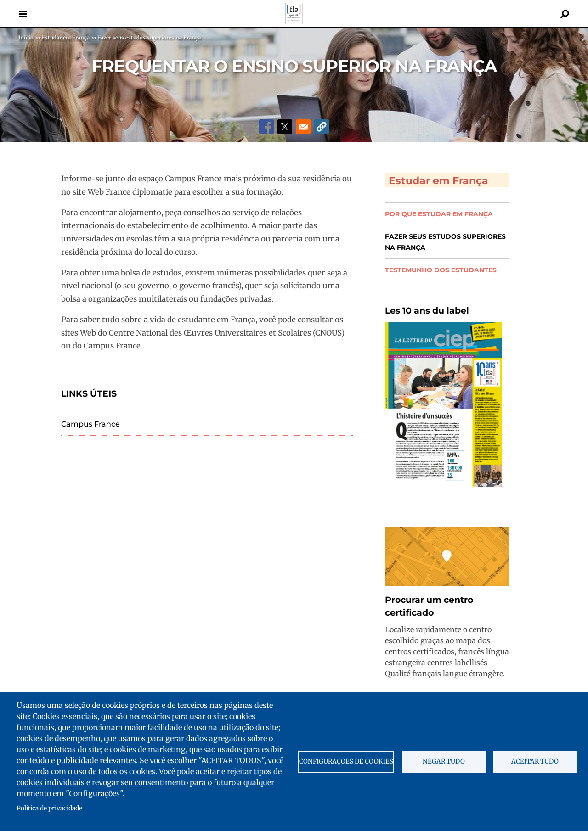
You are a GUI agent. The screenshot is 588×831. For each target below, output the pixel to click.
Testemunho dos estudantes (441, 269)
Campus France (90, 424)
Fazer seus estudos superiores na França (445, 241)
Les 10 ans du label (427, 309)
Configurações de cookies (346, 761)
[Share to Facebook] (266, 126)
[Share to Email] (303, 126)
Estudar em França (439, 177)
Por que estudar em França (439, 213)
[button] (321, 126)
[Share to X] (284, 126)
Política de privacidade (49, 808)
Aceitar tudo (535, 761)
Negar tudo (444, 761)
